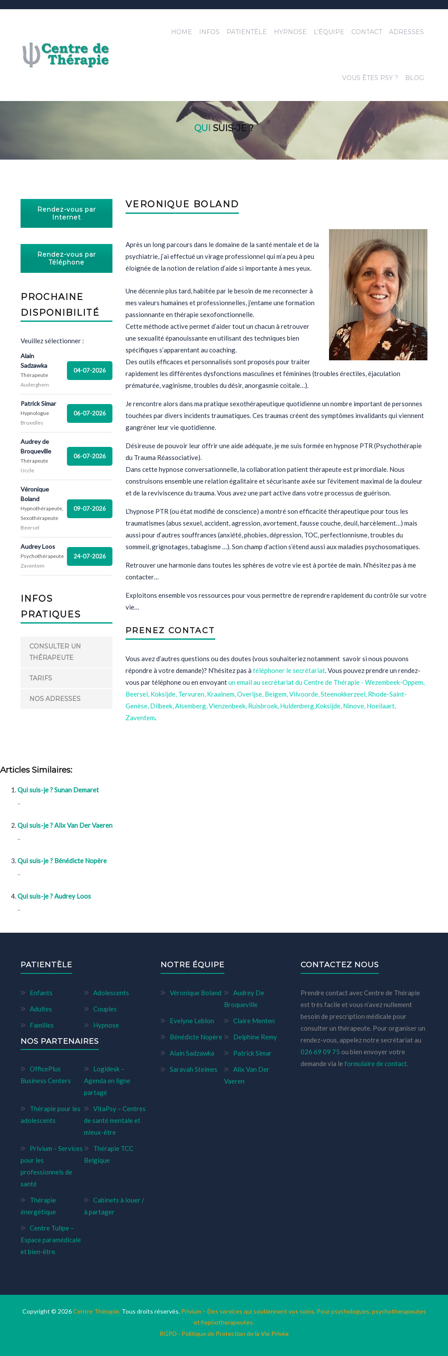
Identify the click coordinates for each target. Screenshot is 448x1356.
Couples (105, 1009)
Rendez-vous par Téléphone (66, 258)
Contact (366, 32)
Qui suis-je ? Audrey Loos (54, 896)
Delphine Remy (255, 1037)
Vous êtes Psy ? (370, 78)
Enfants (41, 993)
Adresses (406, 32)
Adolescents (111, 993)
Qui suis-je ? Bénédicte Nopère (62, 860)
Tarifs (40, 678)
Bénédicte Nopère (196, 1037)
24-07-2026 (90, 556)
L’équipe (329, 32)
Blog (414, 78)
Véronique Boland (195, 993)
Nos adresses (54, 699)
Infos (209, 32)
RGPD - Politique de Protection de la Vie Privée (224, 1333)
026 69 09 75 (321, 1052)
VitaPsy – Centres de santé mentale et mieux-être (115, 1120)
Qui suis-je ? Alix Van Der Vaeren (65, 825)
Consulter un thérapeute (55, 651)
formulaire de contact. (376, 1063)
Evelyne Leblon (192, 1021)
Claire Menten (254, 1021)
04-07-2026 (90, 370)
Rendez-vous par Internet (66, 213)
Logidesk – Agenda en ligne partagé (107, 1080)
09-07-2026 (90, 508)
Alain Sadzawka (192, 1053)
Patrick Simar (252, 1053)
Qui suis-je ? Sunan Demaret (58, 790)
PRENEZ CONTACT (170, 630)
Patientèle (247, 32)
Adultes (41, 1009)
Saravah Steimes (193, 1069)
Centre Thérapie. (97, 1311)
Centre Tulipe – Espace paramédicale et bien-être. (51, 1239)
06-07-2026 (90, 413)
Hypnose (290, 32)
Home (181, 32)
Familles (42, 1025)
